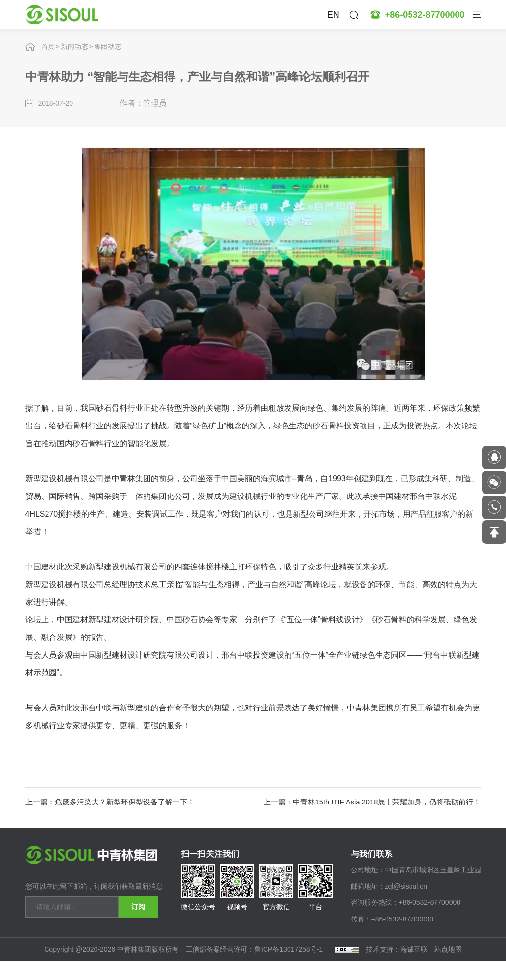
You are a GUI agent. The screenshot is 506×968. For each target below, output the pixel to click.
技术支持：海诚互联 (397, 956)
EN (333, 15)
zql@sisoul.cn (406, 893)
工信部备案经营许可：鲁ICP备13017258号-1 (255, 956)
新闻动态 (74, 46)
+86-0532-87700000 (425, 14)
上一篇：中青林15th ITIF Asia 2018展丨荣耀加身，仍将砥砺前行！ (364, 801)
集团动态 (107, 46)
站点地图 (448, 956)
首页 (48, 46)
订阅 (138, 904)
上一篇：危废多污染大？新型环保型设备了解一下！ (115, 801)
